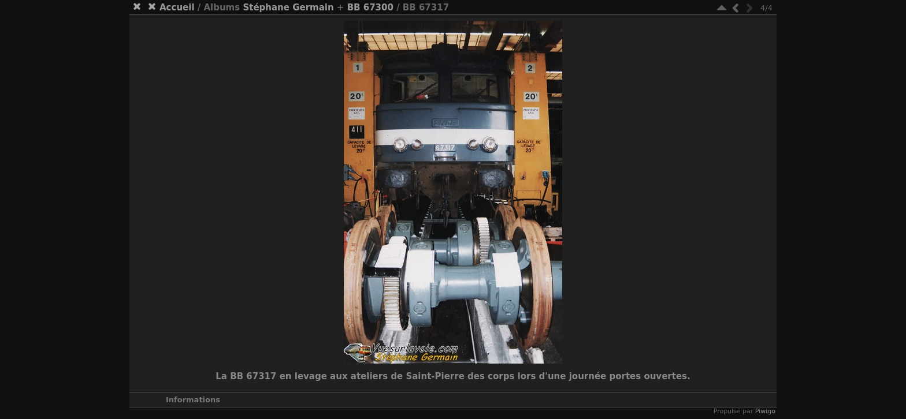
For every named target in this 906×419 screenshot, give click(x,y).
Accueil (177, 7)
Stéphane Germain (288, 7)
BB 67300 (370, 7)
